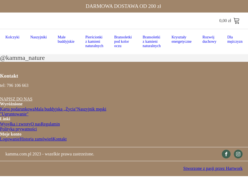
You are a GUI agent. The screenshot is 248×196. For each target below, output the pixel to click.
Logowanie (10, 139)
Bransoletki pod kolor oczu (123, 41)
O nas (36, 124)
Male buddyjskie (66, 39)
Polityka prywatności (18, 129)
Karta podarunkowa (17, 109)
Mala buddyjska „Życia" (56, 109)
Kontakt (60, 139)
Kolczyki (12, 37)
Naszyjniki (38, 37)
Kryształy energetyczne (182, 39)
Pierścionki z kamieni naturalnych (94, 41)
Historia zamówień (36, 139)
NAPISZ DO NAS (16, 99)
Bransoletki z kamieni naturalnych (152, 41)
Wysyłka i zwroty (15, 124)
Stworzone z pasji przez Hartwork (213, 168)
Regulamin (50, 124)
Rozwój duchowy (209, 39)
